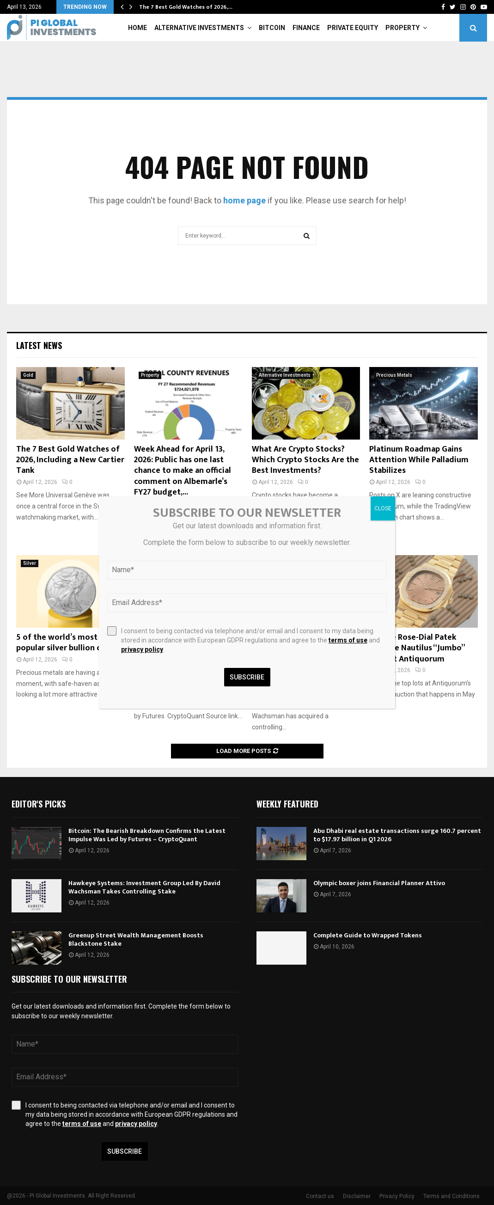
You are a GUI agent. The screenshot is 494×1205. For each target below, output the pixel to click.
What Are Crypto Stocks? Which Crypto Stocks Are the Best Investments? (305, 460)
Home (137, 27)
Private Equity (352, 27)
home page (244, 200)
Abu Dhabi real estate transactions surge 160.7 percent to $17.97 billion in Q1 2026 (397, 835)
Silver (29, 563)
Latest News (39, 345)
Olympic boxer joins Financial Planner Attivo (379, 883)
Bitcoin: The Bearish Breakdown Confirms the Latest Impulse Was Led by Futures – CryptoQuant (147, 835)
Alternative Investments (199, 27)
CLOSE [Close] (382, 508)
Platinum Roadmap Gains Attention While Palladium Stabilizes (419, 460)
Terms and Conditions (451, 1196)
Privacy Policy (397, 1196)
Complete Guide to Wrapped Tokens (367, 935)
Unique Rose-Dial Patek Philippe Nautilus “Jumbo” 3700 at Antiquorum (416, 648)
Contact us (320, 1196)
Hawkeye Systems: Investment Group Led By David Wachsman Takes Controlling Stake (144, 887)
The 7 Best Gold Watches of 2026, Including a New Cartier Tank (70, 460)
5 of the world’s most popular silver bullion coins (66, 642)
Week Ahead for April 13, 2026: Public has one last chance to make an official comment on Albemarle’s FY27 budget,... (182, 471)
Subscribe (124, 1151)
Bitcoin (272, 27)
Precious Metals (394, 375)
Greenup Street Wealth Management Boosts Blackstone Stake (135, 939)
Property (402, 27)
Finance (306, 27)
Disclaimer (357, 1196)
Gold (28, 375)
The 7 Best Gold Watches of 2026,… (185, 7)
